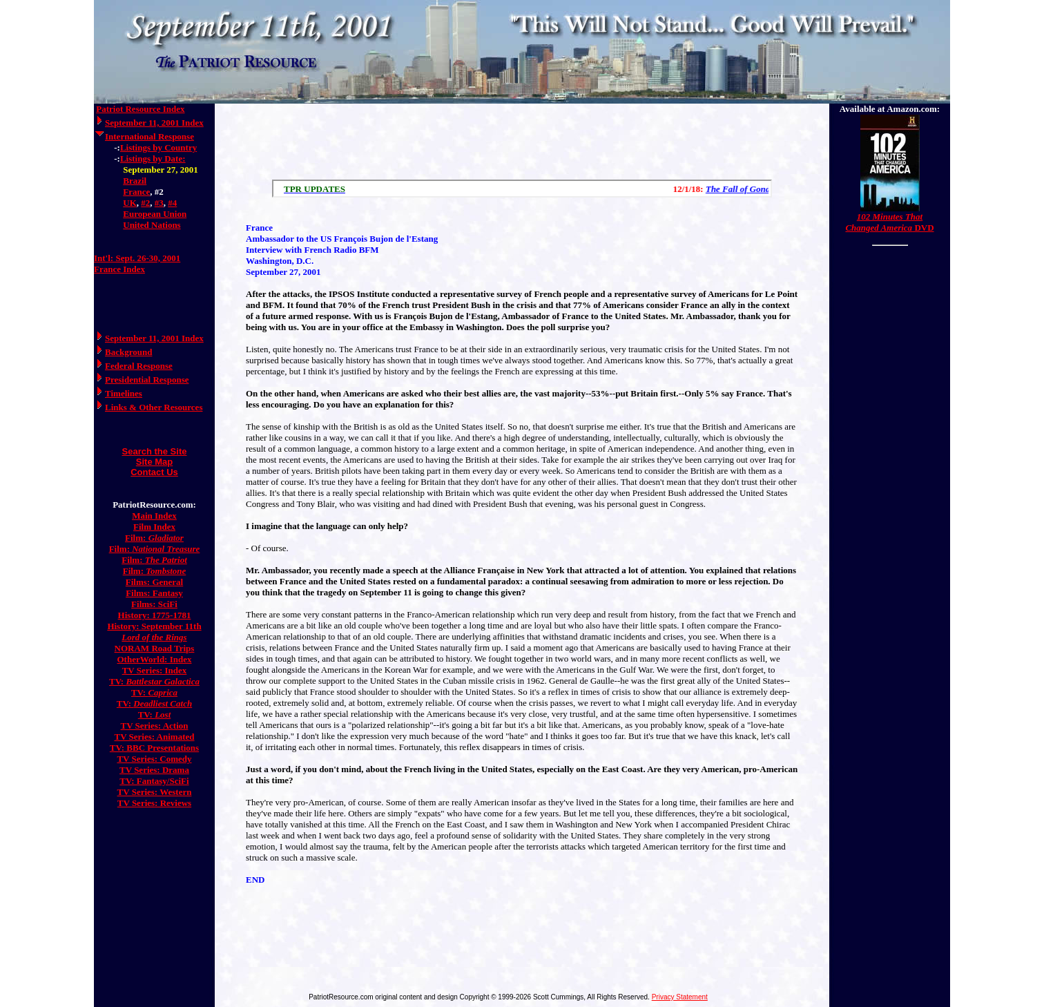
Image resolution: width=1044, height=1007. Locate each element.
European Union (154, 214)
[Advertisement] (522, 138)
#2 (145, 203)
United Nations (151, 225)
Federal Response (139, 366)
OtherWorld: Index (154, 659)
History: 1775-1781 (154, 615)
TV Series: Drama (154, 770)
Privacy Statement (680, 997)
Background (128, 352)
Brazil (134, 180)
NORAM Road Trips (155, 648)
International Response (149, 136)
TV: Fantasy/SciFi (153, 781)
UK (130, 203)
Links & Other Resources (153, 407)
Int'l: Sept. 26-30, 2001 (137, 258)
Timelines (123, 393)
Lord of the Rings (154, 637)
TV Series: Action (154, 725)
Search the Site (154, 451)
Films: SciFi (154, 604)
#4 (172, 203)
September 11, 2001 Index (154, 122)
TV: (154, 681)
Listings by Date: (153, 158)
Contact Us (154, 472)
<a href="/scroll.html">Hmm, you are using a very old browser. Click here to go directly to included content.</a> (522, 189)
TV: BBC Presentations (154, 747)
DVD (889, 222)
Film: (154, 538)
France (136, 191)
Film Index (154, 526)
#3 (159, 203)
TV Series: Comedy (154, 759)
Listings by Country (158, 147)
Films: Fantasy (154, 593)
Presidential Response (146, 379)
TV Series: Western (154, 792)
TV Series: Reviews (154, 803)
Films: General (154, 582)
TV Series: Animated (154, 736)
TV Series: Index (154, 670)
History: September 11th (154, 626)
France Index (119, 269)
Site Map (154, 462)
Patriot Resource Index (140, 109)
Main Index (154, 515)
